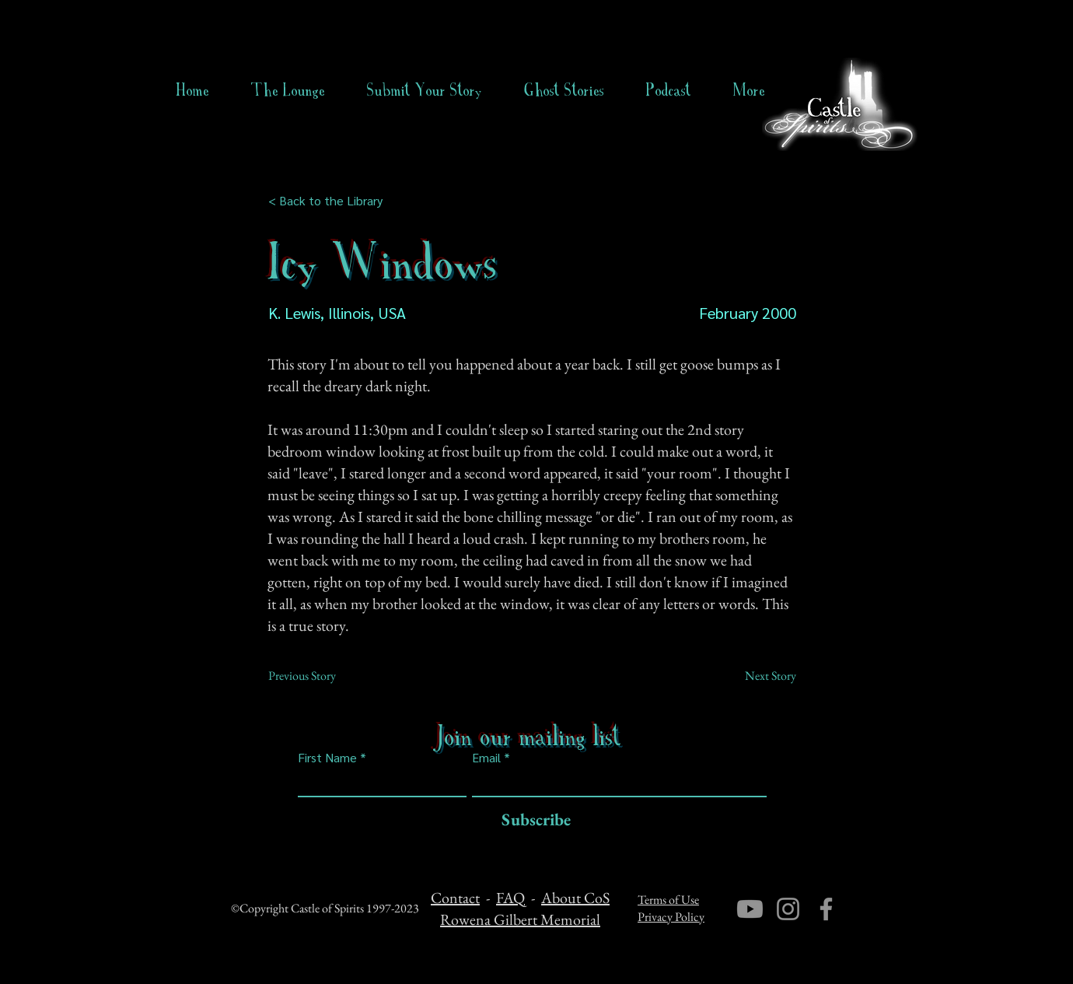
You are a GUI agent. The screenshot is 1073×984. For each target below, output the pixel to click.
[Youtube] (750, 909)
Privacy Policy (671, 917)
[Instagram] (788, 909)
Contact (455, 898)
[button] (564, 90)
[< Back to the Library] (330, 200)
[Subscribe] (532, 820)
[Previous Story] (319, 676)
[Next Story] (757, 676)
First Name (327, 757)
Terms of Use (668, 899)
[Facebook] (826, 909)
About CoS (575, 898)
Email (486, 757)
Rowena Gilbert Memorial (520, 919)
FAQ (510, 898)
